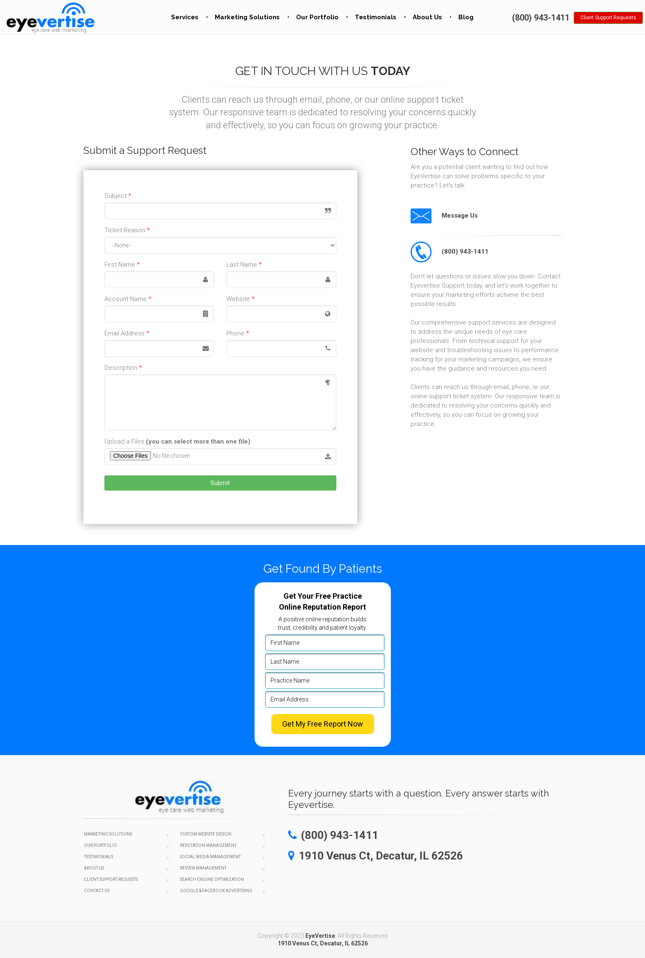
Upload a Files (177, 441)
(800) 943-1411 (450, 251)
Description (123, 367)
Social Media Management (210, 856)
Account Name (127, 299)
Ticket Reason (127, 230)
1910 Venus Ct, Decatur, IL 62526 (323, 943)
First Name (122, 264)
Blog (465, 17)
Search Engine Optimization (212, 879)
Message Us (444, 215)
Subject (117, 196)
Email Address (126, 333)
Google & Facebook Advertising (216, 890)
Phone (237, 333)
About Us (427, 17)
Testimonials (375, 17)
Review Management (203, 868)
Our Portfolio (317, 17)
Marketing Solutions (247, 17)
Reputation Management (208, 845)
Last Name (244, 264)
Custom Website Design (205, 834)
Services (184, 17)
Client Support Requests (608, 18)
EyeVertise (320, 935)
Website (240, 299)
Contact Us (96, 890)
